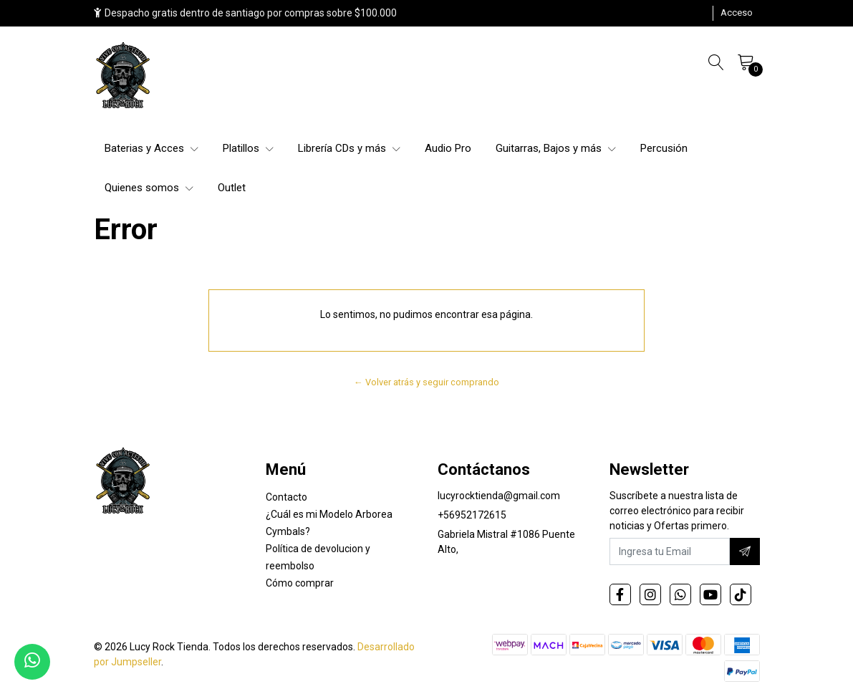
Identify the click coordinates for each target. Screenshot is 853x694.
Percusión (664, 148)
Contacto (286, 497)
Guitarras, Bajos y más (556, 148)
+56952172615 (472, 515)
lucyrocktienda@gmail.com (499, 495)
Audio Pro (448, 148)
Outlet (232, 187)
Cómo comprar (300, 583)
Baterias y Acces (151, 148)
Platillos (248, 148)
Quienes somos (149, 187)
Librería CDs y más (349, 148)
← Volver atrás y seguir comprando (426, 382)
